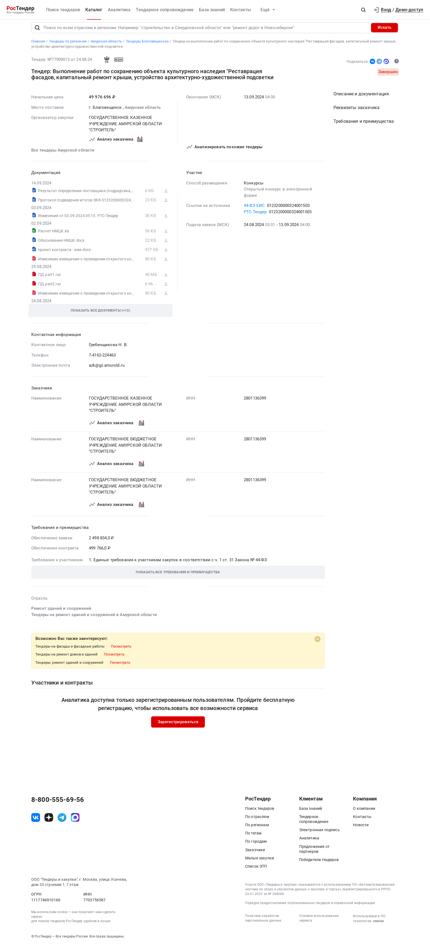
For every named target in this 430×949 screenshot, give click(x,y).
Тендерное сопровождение (165, 9)
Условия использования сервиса (319, 922)
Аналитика (119, 9)
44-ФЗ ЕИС (254, 209)
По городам (256, 845)
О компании (364, 812)
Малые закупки (259, 861)
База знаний (212, 9)
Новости (361, 828)
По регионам (257, 828)
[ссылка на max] (75, 821)
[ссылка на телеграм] (62, 821)
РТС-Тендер (255, 215)
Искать (384, 31)
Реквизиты (356, 111)
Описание (361, 97)
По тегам (253, 837)
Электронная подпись (319, 833)
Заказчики (255, 853)
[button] (363, 10)
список (378, 925)
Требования (363, 125)
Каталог (93, 9)
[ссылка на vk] (35, 821)
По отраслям (257, 820)
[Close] (318, 643)
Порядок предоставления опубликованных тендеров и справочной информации (310, 907)
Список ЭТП (256, 870)
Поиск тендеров (63, 9)
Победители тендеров (319, 863)
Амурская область (143, 111)
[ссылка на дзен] (48, 821)
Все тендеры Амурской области (62, 153)
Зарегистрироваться (178, 725)
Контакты (240, 9)
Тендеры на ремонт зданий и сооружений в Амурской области (94, 618)
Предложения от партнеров (314, 852)
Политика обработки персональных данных (263, 922)
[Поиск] (37, 31)
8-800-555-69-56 (57, 803)
